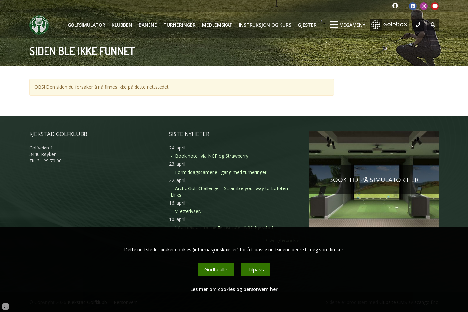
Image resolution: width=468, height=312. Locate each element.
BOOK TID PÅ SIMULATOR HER (374, 180)
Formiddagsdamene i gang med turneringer (220, 172)
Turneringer (179, 25)
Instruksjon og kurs (265, 25)
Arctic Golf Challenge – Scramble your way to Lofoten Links (229, 191)
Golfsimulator (86, 25)
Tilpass (256, 269)
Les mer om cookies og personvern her (234, 289)
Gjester (307, 25)
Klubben (122, 25)
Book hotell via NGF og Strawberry (211, 156)
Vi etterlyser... (189, 211)
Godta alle (215, 269)
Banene (148, 25)
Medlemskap (217, 25)
